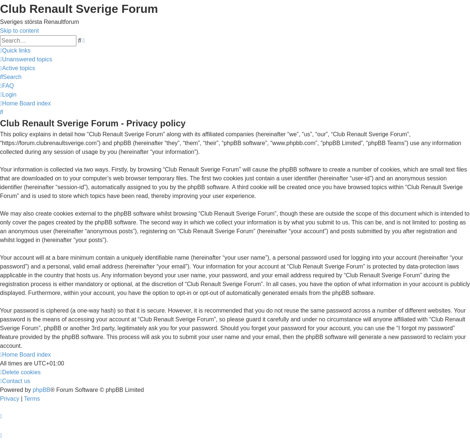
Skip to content (19, 31)
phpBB (41, 390)
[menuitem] (26, 59)
